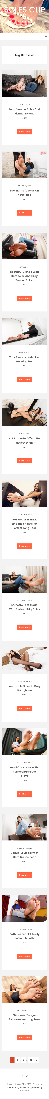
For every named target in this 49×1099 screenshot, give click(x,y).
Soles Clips (24, 15)
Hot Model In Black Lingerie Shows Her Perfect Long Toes (24, 524)
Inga (24, 285)
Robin (24, 199)
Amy (24, 532)
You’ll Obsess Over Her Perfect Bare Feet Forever (25, 772)
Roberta (24, 118)
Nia (24, 943)
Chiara (24, 780)
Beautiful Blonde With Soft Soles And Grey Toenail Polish (24, 276)
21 (31, 1060)
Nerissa (24, 695)
